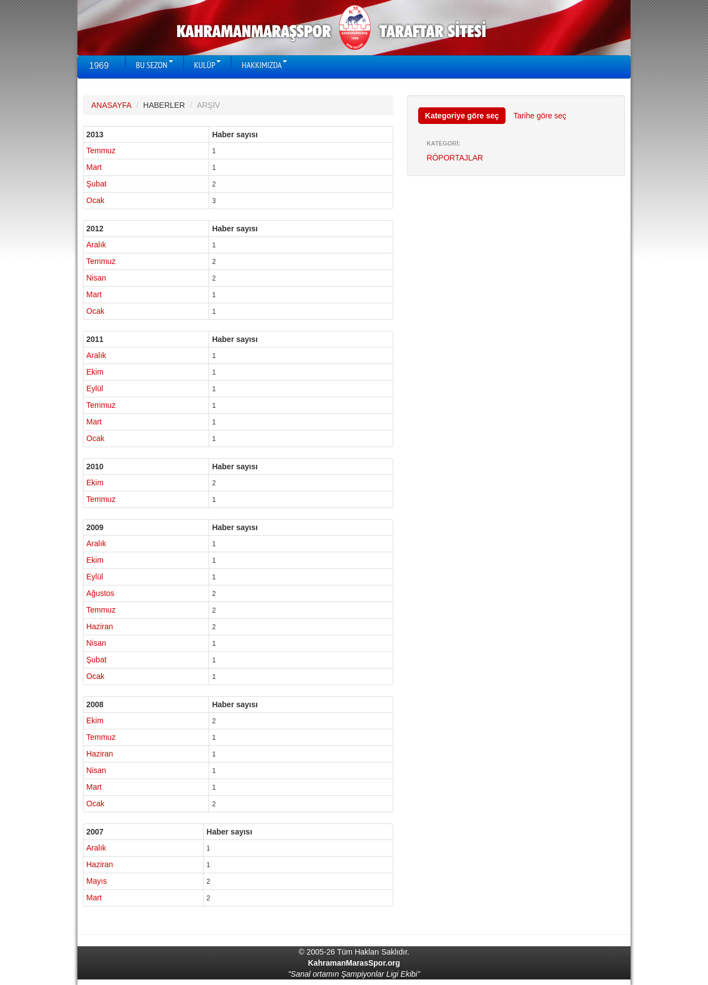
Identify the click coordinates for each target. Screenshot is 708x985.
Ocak (95, 200)
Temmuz (101, 150)
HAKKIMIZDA (264, 64)
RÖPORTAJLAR (454, 157)
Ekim (94, 371)
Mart (94, 167)
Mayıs (96, 881)
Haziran (99, 626)
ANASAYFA (111, 105)
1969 (99, 65)
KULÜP (207, 64)
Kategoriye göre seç (462, 115)
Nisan (96, 277)
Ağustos (100, 593)
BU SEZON (154, 64)
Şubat (96, 183)
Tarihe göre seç (539, 115)
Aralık (96, 244)
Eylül (94, 388)
